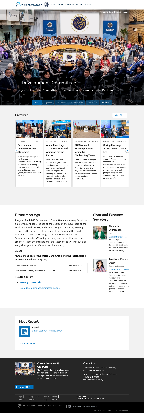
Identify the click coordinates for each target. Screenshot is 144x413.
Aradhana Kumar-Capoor (118, 261)
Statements (61, 103)
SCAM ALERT (82, 396)
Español (126, 12)
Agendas (48, 103)
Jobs (43, 400)
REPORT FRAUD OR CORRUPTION (91, 399)
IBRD (40, 406)
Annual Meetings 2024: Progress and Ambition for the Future (57, 150)
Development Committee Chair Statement (27, 149)
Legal (20, 396)
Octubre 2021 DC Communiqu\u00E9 (47, 331)
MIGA (55, 406)
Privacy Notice (33, 396)
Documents (92, 103)
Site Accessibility (50, 396)
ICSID (61, 406)
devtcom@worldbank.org (93, 379)
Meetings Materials (30, 282)
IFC (49, 406)
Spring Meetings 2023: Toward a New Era (114, 149)
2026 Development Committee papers (40, 287)
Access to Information (28, 400)
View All (119, 115)
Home (36, 103)
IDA (45, 406)
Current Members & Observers (48, 365)
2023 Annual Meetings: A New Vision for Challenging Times (85, 150)
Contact (54, 400)
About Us (105, 103)
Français (119, 12)
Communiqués (77, 103)
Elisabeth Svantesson (115, 228)
